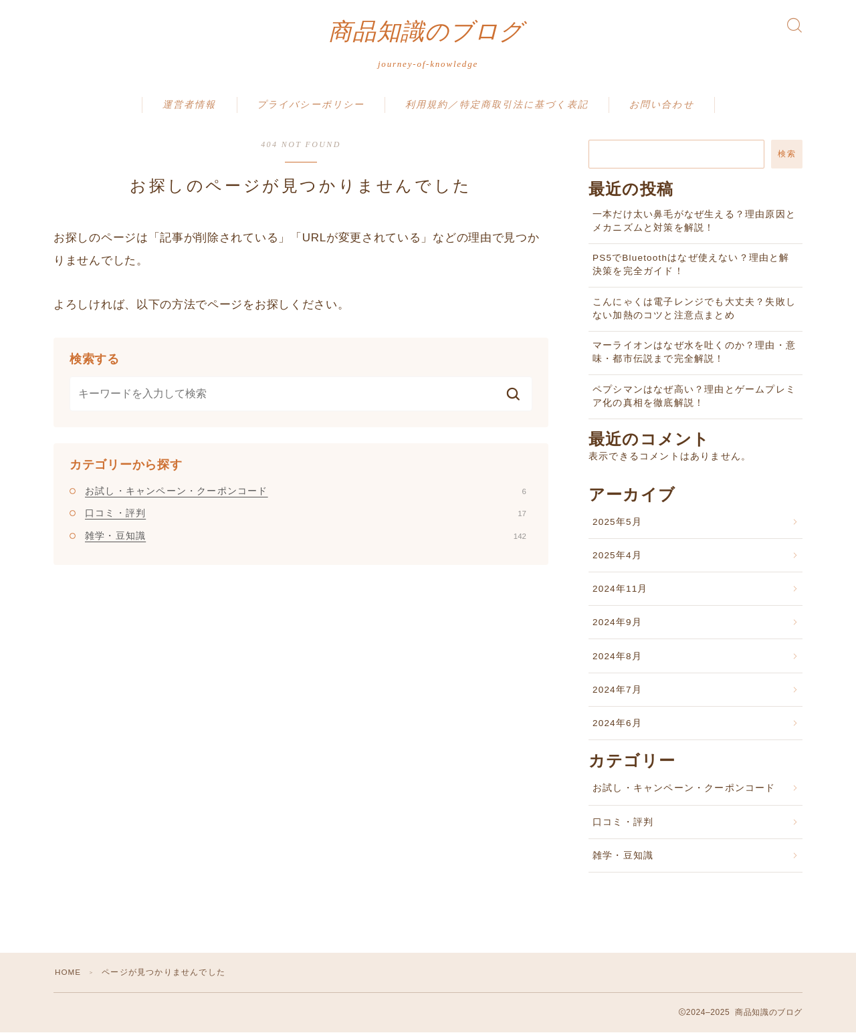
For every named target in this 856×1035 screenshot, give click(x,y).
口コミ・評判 (305, 515)
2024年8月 (617, 659)
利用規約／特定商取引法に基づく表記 (496, 107)
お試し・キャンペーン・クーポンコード (305, 493)
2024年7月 (617, 692)
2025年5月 (617, 525)
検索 (787, 156)
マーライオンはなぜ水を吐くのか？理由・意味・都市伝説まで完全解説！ (694, 354)
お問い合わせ (661, 107)
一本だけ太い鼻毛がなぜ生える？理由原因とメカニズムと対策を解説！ (694, 223)
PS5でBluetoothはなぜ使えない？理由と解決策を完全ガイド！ (691, 267)
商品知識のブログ (426, 33)
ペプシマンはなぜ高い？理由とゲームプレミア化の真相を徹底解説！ (694, 399)
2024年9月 (617, 625)
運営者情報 (190, 107)
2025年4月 (617, 558)
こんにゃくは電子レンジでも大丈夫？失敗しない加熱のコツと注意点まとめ (694, 311)
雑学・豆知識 (305, 538)
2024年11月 (620, 591)
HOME (68, 975)
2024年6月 (617, 726)
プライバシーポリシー (310, 107)
